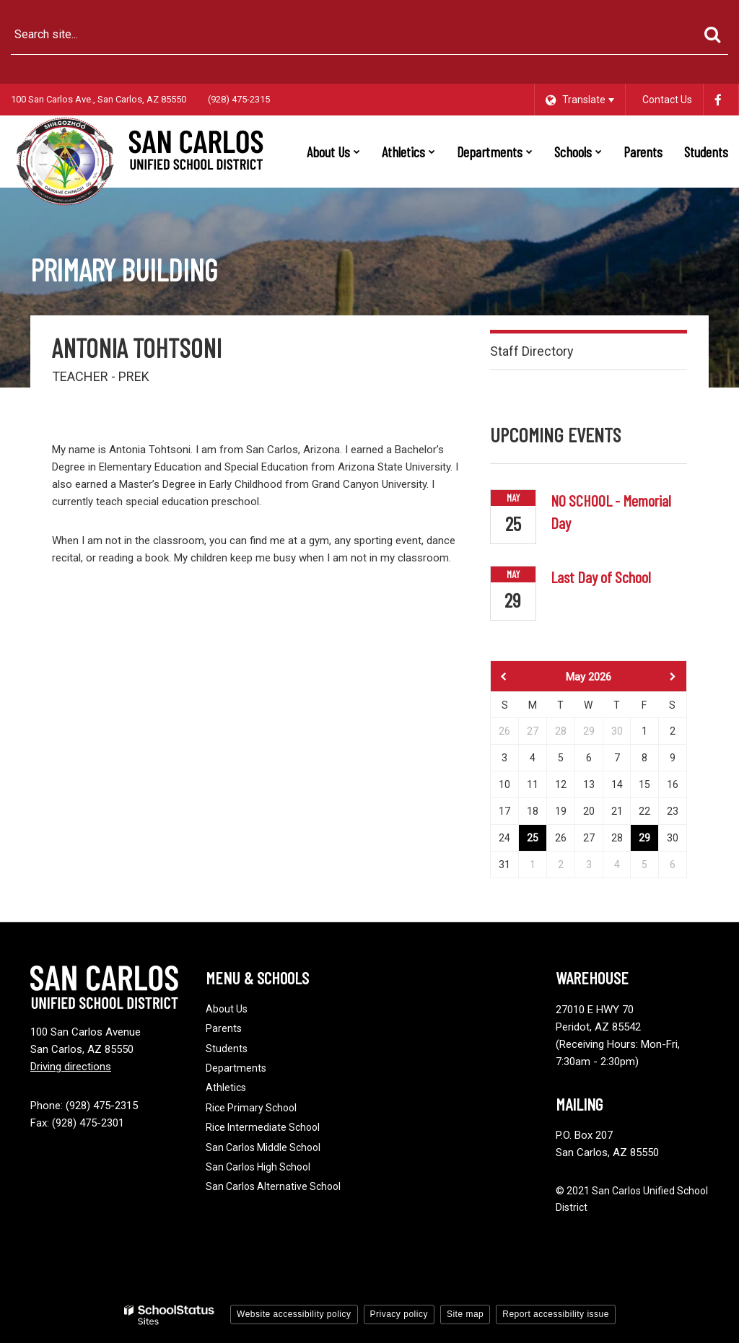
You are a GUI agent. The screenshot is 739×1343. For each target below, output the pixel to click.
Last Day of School (601, 576)
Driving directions (70, 1066)
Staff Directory (532, 351)
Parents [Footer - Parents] (224, 1028)
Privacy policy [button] (399, 1314)
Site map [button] (465, 1314)
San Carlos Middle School (263, 1147)
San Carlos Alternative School (273, 1186)
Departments (236, 1068)
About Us (227, 1009)
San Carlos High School (258, 1167)
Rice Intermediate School (263, 1127)
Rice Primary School (251, 1108)
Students (227, 1048)
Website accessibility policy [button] (294, 1314)
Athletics (226, 1087)
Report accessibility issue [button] (555, 1314)
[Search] (712, 34)
